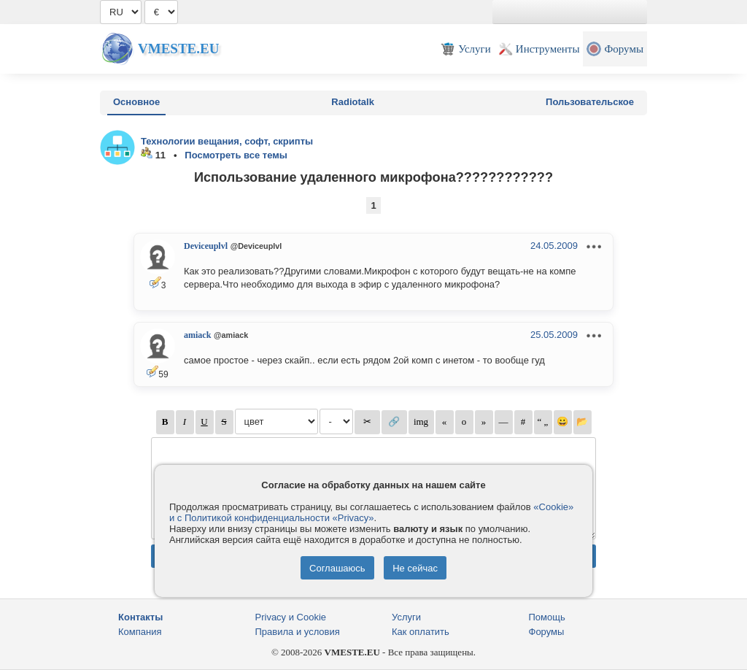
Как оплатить (420, 631)
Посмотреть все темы (236, 155)
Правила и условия (297, 631)
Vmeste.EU (178, 48)
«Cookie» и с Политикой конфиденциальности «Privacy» (371, 512)
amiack (197, 335)
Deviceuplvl (206, 246)
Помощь (547, 617)
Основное (136, 101)
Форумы (547, 631)
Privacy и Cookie (291, 617)
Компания (140, 631)
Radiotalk (352, 101)
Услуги (406, 617)
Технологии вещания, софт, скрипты (227, 141)
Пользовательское (590, 101)
